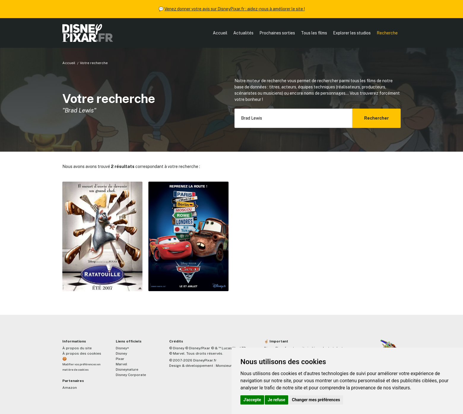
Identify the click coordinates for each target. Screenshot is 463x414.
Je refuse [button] (276, 399)
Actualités (243, 33)
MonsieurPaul (227, 366)
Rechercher (376, 118)
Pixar (120, 359)
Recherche (387, 33)
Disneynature (127, 369)
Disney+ (122, 348)
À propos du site (77, 348)
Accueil (220, 33)
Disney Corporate (131, 375)
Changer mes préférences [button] (316, 399)
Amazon (69, 388)
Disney (121, 353)
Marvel (121, 364)
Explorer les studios (352, 33)
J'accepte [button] (252, 399)
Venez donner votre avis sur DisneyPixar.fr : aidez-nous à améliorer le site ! (234, 9)
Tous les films (314, 33)
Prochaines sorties (277, 33)
